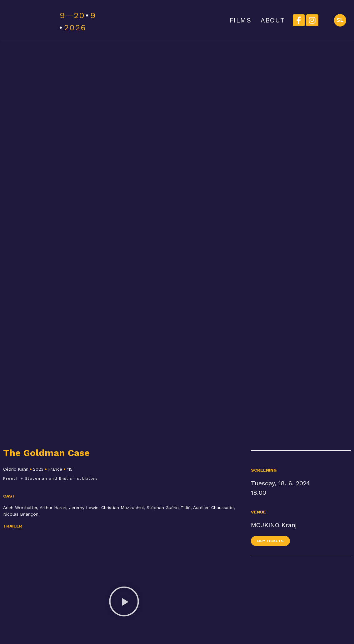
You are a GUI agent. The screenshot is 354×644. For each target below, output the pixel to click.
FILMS (240, 20)
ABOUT (272, 20)
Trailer (12, 525)
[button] (124, 602)
